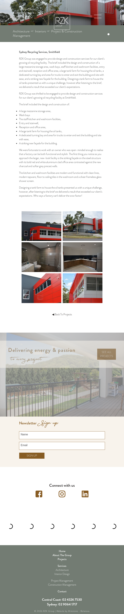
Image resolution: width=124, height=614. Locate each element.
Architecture (62, 567)
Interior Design (62, 571)
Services (62, 563)
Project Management (62, 578)
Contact (62, 588)
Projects (62, 556)
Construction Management (62, 582)
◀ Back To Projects (62, 314)
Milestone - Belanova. (79, 608)
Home (62, 548)
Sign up (32, 452)
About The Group (62, 552)
